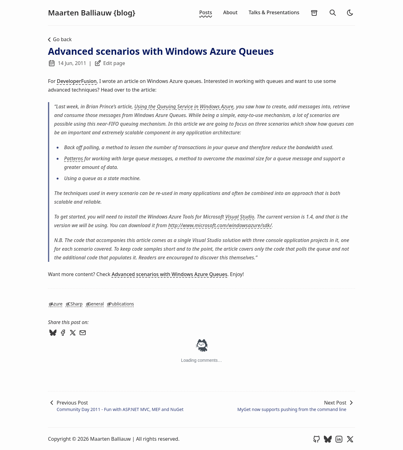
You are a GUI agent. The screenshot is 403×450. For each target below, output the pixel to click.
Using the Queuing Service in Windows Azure (183, 106)
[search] (333, 13)
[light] (350, 13)
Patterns (73, 158)
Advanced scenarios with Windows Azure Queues (170, 274)
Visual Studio (239, 216)
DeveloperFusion (77, 81)
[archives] (314, 12)
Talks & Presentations (274, 12)
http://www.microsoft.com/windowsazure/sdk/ (220, 225)
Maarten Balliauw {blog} (91, 13)
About (230, 12)
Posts (205, 12)
